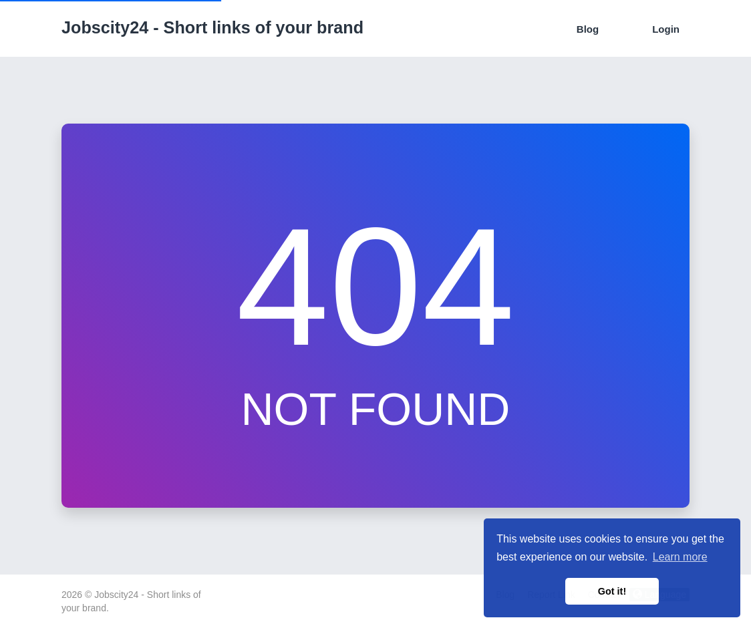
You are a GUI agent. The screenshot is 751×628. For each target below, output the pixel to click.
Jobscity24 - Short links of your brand (212, 27)
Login (666, 29)
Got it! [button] (612, 591)
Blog (588, 29)
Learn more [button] (680, 557)
